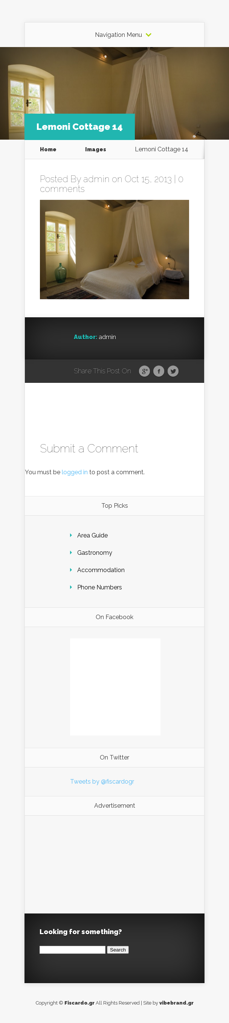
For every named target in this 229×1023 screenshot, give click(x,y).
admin (96, 179)
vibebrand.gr (176, 1003)
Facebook (159, 371)
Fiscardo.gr (79, 1003)
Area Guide (92, 535)
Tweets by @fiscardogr (102, 781)
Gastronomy (94, 552)
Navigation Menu (118, 35)
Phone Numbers (99, 587)
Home (48, 149)
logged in (75, 472)
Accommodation (101, 570)
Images (95, 149)
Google (144, 371)
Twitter (173, 371)
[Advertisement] (115, 864)
